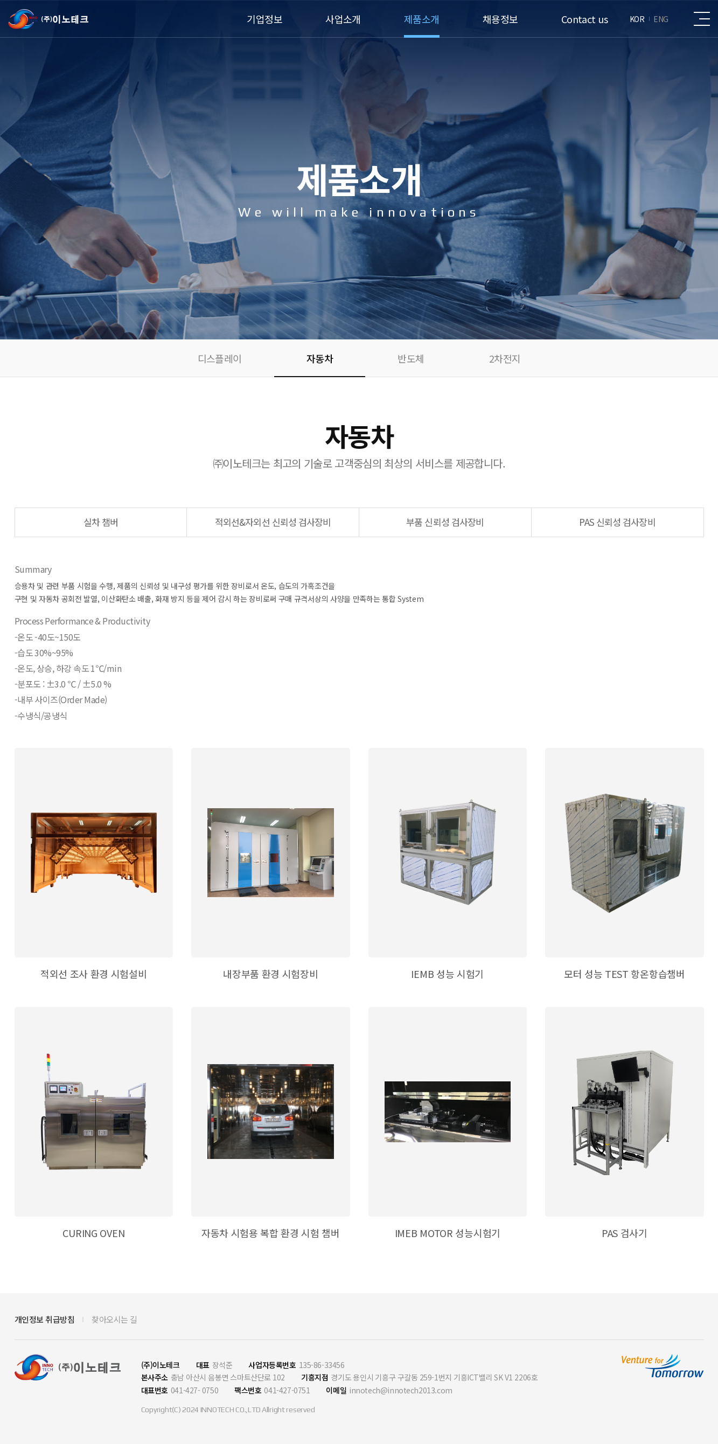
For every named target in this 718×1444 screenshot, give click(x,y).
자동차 (319, 358)
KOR (637, 18)
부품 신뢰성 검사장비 (445, 522)
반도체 (411, 358)
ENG (660, 18)
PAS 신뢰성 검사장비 (617, 522)
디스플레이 (220, 358)
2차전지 (505, 358)
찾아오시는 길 (114, 1319)
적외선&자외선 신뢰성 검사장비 (273, 522)
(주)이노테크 (48, 19)
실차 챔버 (100, 522)
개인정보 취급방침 (45, 1319)
